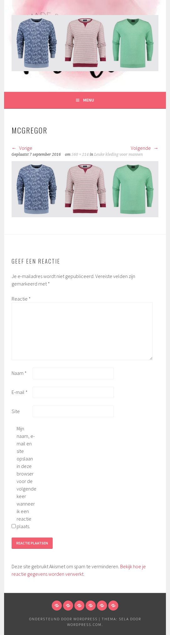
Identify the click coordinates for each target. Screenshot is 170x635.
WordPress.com (84, 624)
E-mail (20, 392)
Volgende (144, 148)
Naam (19, 373)
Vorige (22, 148)
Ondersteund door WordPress (63, 619)
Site (16, 411)
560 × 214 (80, 154)
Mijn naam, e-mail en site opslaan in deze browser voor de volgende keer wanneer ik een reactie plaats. (26, 477)
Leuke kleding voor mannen (118, 154)
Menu (88, 100)
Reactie (21, 299)
